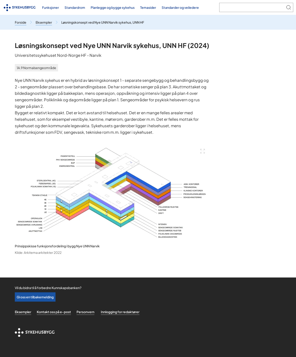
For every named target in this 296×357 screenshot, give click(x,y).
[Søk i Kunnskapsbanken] (251, 7)
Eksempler (23, 312)
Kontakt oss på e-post (54, 312)
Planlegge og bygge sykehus (113, 7)
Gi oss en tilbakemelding (35, 297)
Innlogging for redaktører (120, 312)
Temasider (148, 7)
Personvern (85, 312)
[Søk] (288, 7)
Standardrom (75, 7)
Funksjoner (50, 7)
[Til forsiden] (19, 7)
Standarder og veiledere (180, 7)
